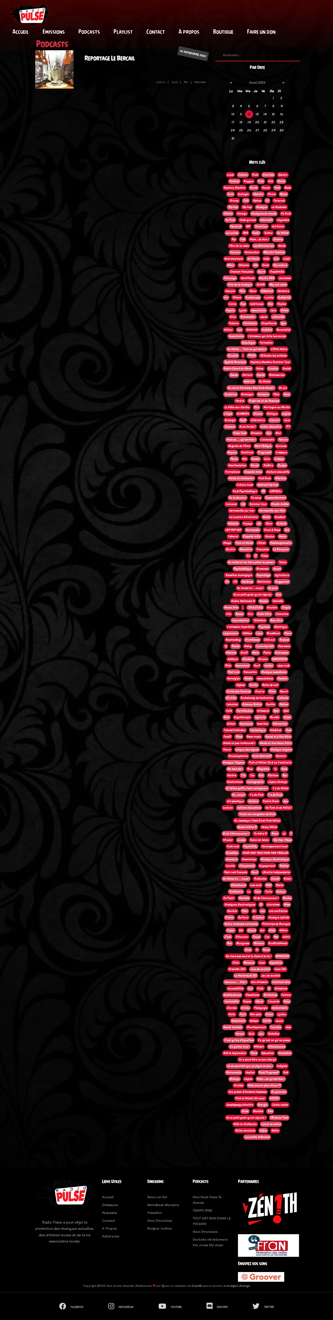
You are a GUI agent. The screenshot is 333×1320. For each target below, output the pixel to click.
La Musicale (279, 207)
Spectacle (246, 724)
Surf (257, 665)
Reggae (248, 181)
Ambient (233, 659)
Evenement (242, 665)
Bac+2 (284, 691)
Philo (228, 665)
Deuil (255, 872)
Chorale (232, 1008)
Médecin (233, 523)
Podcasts (89, 32)
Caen (262, 963)
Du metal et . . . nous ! (250, 588)
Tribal (239, 737)
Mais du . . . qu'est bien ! (241, 439)
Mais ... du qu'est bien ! (271, 1079)
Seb (285, 1072)
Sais (284, 769)
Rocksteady (253, 297)
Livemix (230, 866)
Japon (263, 317)
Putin (260, 988)
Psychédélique (243, 569)
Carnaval (231, 504)
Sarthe (270, 704)
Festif (227, 737)
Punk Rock (265, 478)
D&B (245, 233)
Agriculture (282, 575)
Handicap (247, 582)
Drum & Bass (272, 530)
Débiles (247, 633)
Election (232, 911)
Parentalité (283, 330)
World (281, 246)
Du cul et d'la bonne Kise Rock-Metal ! (251, 388)
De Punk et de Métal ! (278, 808)
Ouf (250, 988)
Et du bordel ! (248, 427)
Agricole (260, 717)
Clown (287, 717)
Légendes (283, 220)
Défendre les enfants (273, 356)
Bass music (254, 737)
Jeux (287, 420)
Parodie (274, 717)
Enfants (281, 523)
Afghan (240, 685)
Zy (163, 1286)
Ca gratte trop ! (239, 1047)
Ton (252, 775)
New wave (284, 646)
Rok (261, 775)
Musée (263, 601)
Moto (231, 1014)
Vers (257, 892)
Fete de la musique (240, 284)
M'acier (228, 840)
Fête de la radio (239, 246)
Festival (234, 181)
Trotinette (260, 879)
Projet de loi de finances (264, 401)
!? (256, 556)
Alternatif (266, 220)
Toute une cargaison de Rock (257, 814)
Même (283, 930)
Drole (245, 1111)
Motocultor (252, 252)
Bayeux (232, 452)
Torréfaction (245, 711)
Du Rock (286, 213)
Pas (276, 937)
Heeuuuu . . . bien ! (236, 982)
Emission (263, 394)
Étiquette (263, 769)
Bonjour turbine (159, 1228)
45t (255, 265)
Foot (243, 1014)
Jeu (261, 1034)
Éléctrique (280, 627)
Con (267, 937)
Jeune (279, 1021)
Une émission (259, 982)
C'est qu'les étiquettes (238, 1040)
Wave (255, 653)
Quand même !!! (247, 827)
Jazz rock (283, 665)
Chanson (230, 427)
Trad (288, 730)
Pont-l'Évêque (263, 446)
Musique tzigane (281, 749)
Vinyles (281, 304)
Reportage (263, 575)
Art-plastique (235, 801)
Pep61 (243, 420)
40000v (274, 1098)
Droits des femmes (238, 691)
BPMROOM (282, 956)
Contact (155, 32)
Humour (235, 252)
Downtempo (249, 859)
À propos (189, 32)
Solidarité (284, 297)
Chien (235, 963)
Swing (247, 646)
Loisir (286, 259)
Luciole (269, 297)
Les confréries (278, 911)
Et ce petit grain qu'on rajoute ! (246, 1118)
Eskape (254, 1021)
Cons (259, 633)
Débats (228, 213)
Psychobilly (250, 846)
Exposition (276, 963)
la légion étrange (238, 1286)
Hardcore (283, 291)
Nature (283, 439)
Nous (266, 950)
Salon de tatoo (259, 840)
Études (282, 465)
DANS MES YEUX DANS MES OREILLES (265, 853)
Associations (265, 678)
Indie (266, 259)
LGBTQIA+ (276, 491)
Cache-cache (280, 1105)
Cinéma (278, 239)
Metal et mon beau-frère (275, 743)
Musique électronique (275, 859)
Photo (234, 459)
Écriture (243, 917)
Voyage (247, 523)
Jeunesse (285, 278)
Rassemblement (275, 498)
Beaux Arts (231, 607)
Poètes (284, 704)
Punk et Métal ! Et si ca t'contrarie (270, 762)
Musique (261, 207)
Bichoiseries (276, 375)
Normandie (252, 530)
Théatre (234, 323)
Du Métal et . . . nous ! (236, 879)
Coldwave (281, 452)
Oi (261, 904)
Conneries (282, 614)
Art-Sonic (278, 226)
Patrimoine (264, 582)
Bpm (276, 711)
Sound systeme (238, 756)
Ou (248, 556)
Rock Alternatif (262, 756)
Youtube (275, 1027)
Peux (250, 769)
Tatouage (230, 278)
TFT (288, 427)
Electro (282, 175)
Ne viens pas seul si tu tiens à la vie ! (248, 956)
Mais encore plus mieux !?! (264, 1085)
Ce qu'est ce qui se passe (274, 1040)
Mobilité (267, 330)
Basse (239, 614)
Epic (283, 323)
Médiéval (275, 730)
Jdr (259, 523)
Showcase (262, 569)
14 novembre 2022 (193, 53)
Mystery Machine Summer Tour (270, 362)
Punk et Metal (244, 543)
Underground (248, 220)
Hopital (250, 1072)
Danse (234, 375)
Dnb (287, 530)
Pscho (267, 653)
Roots (253, 188)
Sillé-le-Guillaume (245, 1124)
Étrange (235, 1079)
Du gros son (278, 1092)
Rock (255, 175)
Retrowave (281, 653)
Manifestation (237, 465)
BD (263, 491)
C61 (235, 582)
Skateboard (238, 885)
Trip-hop (233, 207)
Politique (272, 414)
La (264, 749)
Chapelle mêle (251, 536)
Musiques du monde (263, 213)
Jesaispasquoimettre (239, 1105)
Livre (267, 459)
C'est (228, 937)
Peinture (259, 943)
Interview (268, 175)
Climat (261, 543)
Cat (239, 330)
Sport (261, 272)
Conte (232, 304)
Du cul (283, 388)
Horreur (247, 375)
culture (160, 82)
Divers (271, 194)
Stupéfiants (268, 323)
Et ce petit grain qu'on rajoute (252, 594)
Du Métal (282, 233)
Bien (278, 433)
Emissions (281, 988)
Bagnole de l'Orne (239, 446)
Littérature (258, 420)
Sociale (238, 1085)
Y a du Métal (280, 788)
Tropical (284, 640)
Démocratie (233, 1072)
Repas (247, 1001)
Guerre (259, 691)
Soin (226, 717)
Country (273, 368)
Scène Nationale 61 (243, 601)
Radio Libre (264, 614)
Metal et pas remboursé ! (239, 743)
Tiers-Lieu (261, 226)
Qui (262, 930)
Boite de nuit (270, 685)
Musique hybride (278, 917)
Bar (186, 82)
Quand (252, 930)
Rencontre (250, 672)
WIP (248, 226)
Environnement (234, 259)
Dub (270, 181)
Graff (244, 653)
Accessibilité (235, 988)
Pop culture (280, 265)
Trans (274, 833)
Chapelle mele (253, 472)
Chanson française (241, 272)
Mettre (231, 775)
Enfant (231, 724)
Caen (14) (280, 969)
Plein (245, 911)
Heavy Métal (269, 827)
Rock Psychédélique (245, 491)
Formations (232, 472)
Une (268, 433)
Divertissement (256, 1027)
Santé (261, 375)
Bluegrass (242, 943)
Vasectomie (236, 336)
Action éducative (270, 427)
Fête (276, 394)
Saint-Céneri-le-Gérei (238, 368)
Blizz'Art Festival (274, 252)
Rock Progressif (269, 1072)
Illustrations (234, 782)
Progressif (264, 452)
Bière (230, 265)
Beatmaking (233, 640)
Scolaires (231, 394)
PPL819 (252, 356)
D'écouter (242, 937)
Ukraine (269, 536)
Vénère (239, 401)
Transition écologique (238, 575)
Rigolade (264, 627)
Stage (227, 543)
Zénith (267, 1021)
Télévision (259, 620)
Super (230, 930)
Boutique (223, 32)
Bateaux (249, 963)
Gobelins (273, 1034)
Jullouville (278, 317)
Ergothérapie (242, 717)
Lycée (243, 310)
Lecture (228, 808)
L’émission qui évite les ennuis (267, 336)
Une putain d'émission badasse (247, 1092)
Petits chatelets (245, 1130)
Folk (242, 239)
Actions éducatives (249, 808)
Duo (250, 614)
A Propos (109, 1228)
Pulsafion (154, 1212)
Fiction (229, 917)
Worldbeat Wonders (163, 1204)
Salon (269, 1014)
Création (258, 917)
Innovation (284, 1053)
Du (227, 582)
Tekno (268, 523)
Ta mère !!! (260, 833)
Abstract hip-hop (267, 485)
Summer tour (258, 504)
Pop (234, 239)
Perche (287, 898)
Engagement (267, 866)
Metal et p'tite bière (278, 737)
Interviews (273, 904)
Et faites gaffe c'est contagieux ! (247, 788)
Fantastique (257, 730)
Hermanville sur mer (241, 511)
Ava (285, 801)
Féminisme (250, 323)
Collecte (283, 698)
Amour (240, 1034)
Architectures (232, 995)
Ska (270, 304)
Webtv (275, 1130)
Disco (253, 291)
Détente (244, 265)
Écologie (230, 420)
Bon (229, 943)
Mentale (244, 898)
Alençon (230, 291)
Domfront (247, 452)
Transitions (252, 995)
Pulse (264, 556)
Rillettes (280, 478)
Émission (256, 433)
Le (248, 892)
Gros (248, 950)
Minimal (231, 653)
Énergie (262, 1105)
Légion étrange (277, 782)
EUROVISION (279, 659)
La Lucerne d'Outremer (243, 517)
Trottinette (236, 892)
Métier (228, 330)
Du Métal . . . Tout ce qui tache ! (246, 349)
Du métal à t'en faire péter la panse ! (251, 562)
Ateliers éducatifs (277, 472)
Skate (279, 885)
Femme (286, 995)
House (266, 188)
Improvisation (240, 620)
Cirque (286, 607)
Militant (259, 1047)
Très (270, 1111)
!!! (269, 988)
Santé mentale (232, 1027)
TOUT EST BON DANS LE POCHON (212, 1221)
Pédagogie (260, 1008)
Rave (287, 394)
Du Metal (264, 381)
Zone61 (275, 879)
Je (284, 833)
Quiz (251, 1034)
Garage (242, 213)
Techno (268, 233)
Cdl (243, 504)
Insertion (262, 724)
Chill (245, 201)
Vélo (242, 291)
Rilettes (273, 775)
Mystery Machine (234, 188)
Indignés (282, 1066)
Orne (233, 317)
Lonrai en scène (271, 1124)
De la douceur (237, 498)
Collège (279, 459)
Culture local (245, 485)
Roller (287, 879)
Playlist (123, 32)
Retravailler (247, 317)
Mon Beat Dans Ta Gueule (207, 1200)
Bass (288, 188)
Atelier (268, 665)
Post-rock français (235, 872)
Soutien (272, 607)
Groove (263, 659)
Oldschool (267, 291)
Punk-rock (233, 846)
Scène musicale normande (241, 924)
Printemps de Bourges (276, 924)
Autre (286, 937)
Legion (286, 414)
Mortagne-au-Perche (277, 407)
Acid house (256, 304)
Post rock (233, 672)
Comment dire (281, 982)
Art (226, 297)
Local (230, 175)
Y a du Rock (275, 795)
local (175, 82)
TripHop (284, 866)
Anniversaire (279, 1008)
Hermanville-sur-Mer (272, 511)
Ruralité (233, 356)
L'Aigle (228, 414)
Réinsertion (280, 724)
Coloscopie (267, 439)
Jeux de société (260, 969)
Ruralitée (232, 853)
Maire (282, 536)
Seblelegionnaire (280, 543)
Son (278, 594)
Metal (281, 181)
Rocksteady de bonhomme (257, 698)
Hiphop (257, 201)
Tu (275, 769)
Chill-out (269, 640)
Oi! (267, 201)
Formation (266, 343)
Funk (277, 188)
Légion (248, 1079)
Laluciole (232, 704)
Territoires (270, 995)
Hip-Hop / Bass (282, 840)
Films (272, 691)
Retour (281, 892)
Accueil (20, 32)
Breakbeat (273, 633)
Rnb (244, 459)
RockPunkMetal (277, 943)
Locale (241, 840)
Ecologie (243, 194)
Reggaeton (282, 582)
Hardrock (235, 226)
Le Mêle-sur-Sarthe (237, 407)
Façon (256, 937)
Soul (230, 194)
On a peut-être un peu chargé (257, 1059)
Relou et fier (157, 1197)
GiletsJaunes (276, 1047)
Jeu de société (270, 975)
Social (286, 368)
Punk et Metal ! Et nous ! (250, 1098)
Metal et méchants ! (241, 478)
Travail (255, 465)
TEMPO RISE (202, 1210)
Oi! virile (231, 698)
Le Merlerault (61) (245, 975)
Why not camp (278, 284)
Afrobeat (248, 659)
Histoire (258, 194)
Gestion (282, 678)
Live (276, 259)
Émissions (54, 32)
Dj (226, 646)
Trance (227, 749)
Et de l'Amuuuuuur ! (266, 898)
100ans (237, 297)
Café (229, 711)
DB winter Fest (279, 1118)
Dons (287, 1001)
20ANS (260, 284)
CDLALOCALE (255, 607)
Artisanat (263, 711)
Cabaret (233, 536)
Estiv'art (249, 381)
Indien (263, 1130)
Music (266, 517)
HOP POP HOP (233, 530)
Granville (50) (237, 969)
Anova (277, 569)
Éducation (246, 549)
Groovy (234, 201)
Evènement (238, 1021)
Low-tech (255, 885)
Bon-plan (255, 1014)
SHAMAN (251, 330)
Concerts (273, 1001)
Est (241, 930)
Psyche (230, 310)
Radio (256, 233)
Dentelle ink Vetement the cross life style (210, 1242)
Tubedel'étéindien (235, 730)
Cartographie (255, 782)
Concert (274, 420)
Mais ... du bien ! (259, 239)
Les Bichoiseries (263, 246)
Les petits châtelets (257, 1137)
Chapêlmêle (277, 272)
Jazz (273, 310)
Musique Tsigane (233, 762)
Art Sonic (253, 259)
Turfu (268, 892)
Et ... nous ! (238, 795)
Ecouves (281, 446)
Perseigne (247, 394)
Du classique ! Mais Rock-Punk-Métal (257, 820)
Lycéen (282, 1014)
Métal (284, 310)
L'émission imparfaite (240, 627)
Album (259, 1001)
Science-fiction (252, 704)
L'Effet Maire (279, 349)
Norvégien (233, 678)
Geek (265, 265)
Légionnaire (230, 633)
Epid (286, 711)
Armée (245, 1008)
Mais (272, 930)
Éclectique (248, 343)
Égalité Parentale (235, 362)
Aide (288, 1027)
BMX (268, 885)
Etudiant (280, 517)
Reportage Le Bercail (109, 58)
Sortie (254, 685)
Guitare (253, 801)
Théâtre (268, 465)
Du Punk (230, 220)
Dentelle (278, 601)
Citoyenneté (247, 866)
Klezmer (281, 756)
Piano (287, 633)
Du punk (273, 588)
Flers (254, 1053)
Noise (259, 368)
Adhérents (110, 1236)
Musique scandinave (274, 672)
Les (262, 911)
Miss (287, 904)
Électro (230, 549)
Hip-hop (247, 207)
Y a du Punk (256, 795)
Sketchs (258, 1111)
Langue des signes (247, 749)
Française (262, 549)
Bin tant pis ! (235, 769)
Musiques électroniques (240, 904)
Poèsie (248, 678)
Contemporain (265, 646)
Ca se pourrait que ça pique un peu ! (249, 1066)
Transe (235, 646)
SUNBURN (243, 414)
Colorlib (197, 1286)
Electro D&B (266, 278)
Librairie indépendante (276, 872)
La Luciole (232, 233)
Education (268, 1053)
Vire (256, 407)
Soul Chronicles (159, 1220)
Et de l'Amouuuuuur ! (236, 833)
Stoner (257, 414)
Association (258, 310)
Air (254, 911)
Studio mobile (280, 504)
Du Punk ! (228, 898)
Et (257, 950)
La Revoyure (281, 549)
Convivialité (232, 1001)
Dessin (255, 459)
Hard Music (248, 278)
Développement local (274, 846)
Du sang (256, 498)
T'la (243, 775)
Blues (283, 194)
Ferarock (279, 201)
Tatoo (282, 562)
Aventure (231, 859)
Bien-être (276, 620)
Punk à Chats (271, 801)
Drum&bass (252, 640)
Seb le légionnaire (234, 1053)
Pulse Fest (239, 433)
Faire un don (261, 32)
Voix (228, 614)
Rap (243, 304)
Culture (243, 175)
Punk (261, 181)
